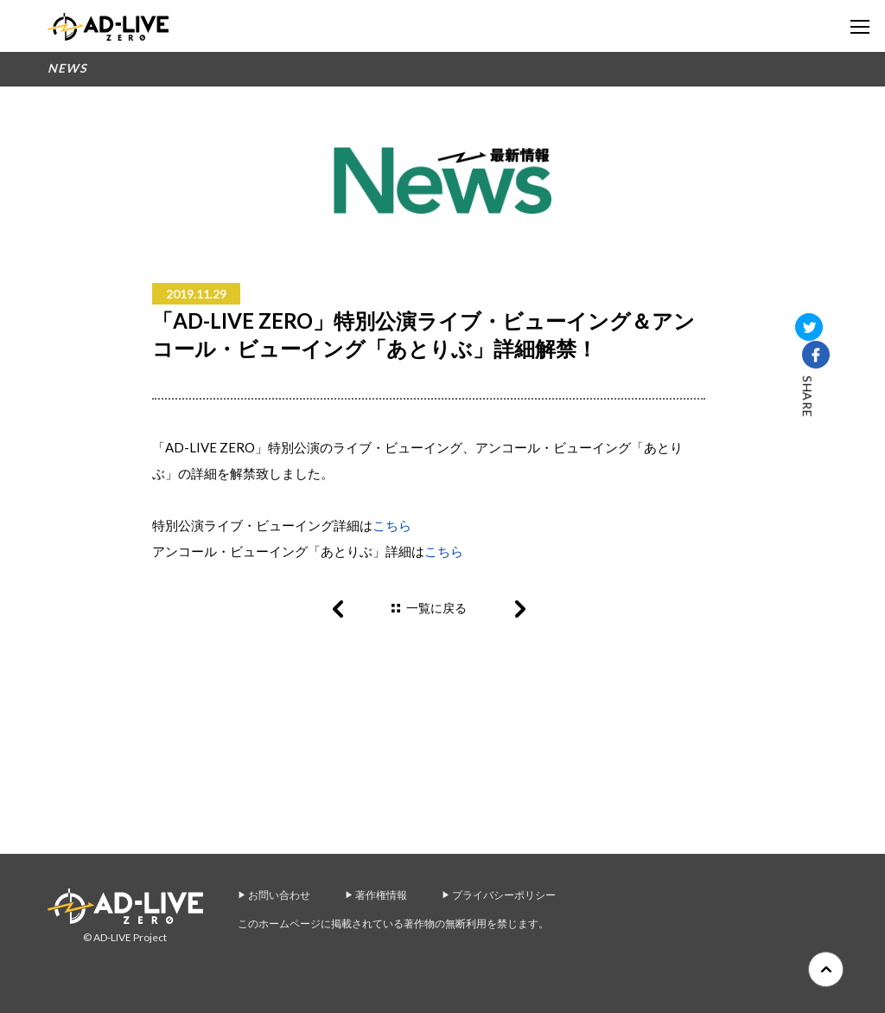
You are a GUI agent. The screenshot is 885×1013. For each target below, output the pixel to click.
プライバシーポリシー (504, 894)
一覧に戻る (436, 607)
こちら (391, 525)
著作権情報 (381, 894)
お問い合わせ (279, 894)
